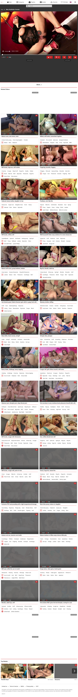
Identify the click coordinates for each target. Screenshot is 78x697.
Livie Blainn (45, 344)
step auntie (43, 606)
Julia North (45, 243)
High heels (58, 409)
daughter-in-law (19, 204)
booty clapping (29, 373)
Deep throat (21, 575)
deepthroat (62, 606)
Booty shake (24, 375)
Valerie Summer (8, 311)
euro (60, 539)
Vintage (49, 541)
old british (14, 339)
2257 (37, 686)
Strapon (51, 342)
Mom (10, 142)
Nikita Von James (63, 210)
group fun (43, 238)
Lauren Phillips (16, 243)
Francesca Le (7, 577)
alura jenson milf (6, 440)
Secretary (52, 409)
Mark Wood (21, 577)
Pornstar (20, 443)
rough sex (56, 606)
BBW (70, 142)
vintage (46, 539)
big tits (42, 204)
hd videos (70, 339)
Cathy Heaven (7, 412)
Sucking (44, 609)
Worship (69, 443)
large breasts (31, 539)
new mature (5, 272)
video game (54, 572)
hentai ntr (68, 572)
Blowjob (63, 241)
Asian (48, 575)
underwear (23, 539)
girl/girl (56, 272)
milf (48, 238)
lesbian (71, 539)
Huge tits (31, 173)
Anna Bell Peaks (8, 243)
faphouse (64, 339)
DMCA (22, 686)
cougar (9, 171)
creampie (17, 539)
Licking (57, 207)
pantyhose (43, 373)
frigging (42, 171)
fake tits (48, 204)
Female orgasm (21, 510)
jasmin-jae (20, 406)
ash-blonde (54, 204)
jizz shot (68, 171)
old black (20, 339)
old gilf (8, 339)
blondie (62, 272)
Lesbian (66, 207)
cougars (55, 373)
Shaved (30, 609)
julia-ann (52, 440)
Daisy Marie (51, 378)
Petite (15, 510)
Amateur (58, 241)
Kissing (60, 342)
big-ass (63, 440)
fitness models (28, 606)
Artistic (26, 409)
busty (30, 204)
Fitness (26, 609)
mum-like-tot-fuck (12, 406)
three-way (51, 272)
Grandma (64, 308)
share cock (28, 572)
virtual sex (19, 474)
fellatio (11, 539)
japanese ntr (61, 572)
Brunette (59, 173)
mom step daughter (17, 140)
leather (42, 406)
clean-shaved (44, 272)
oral (65, 204)
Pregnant (52, 142)
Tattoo (29, 241)
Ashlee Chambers (15, 611)
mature (51, 305)
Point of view (7, 476)
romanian (69, 474)
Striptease (14, 375)
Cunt (48, 173)
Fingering (65, 173)
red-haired (18, 238)
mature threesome (14, 272)
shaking (4, 373)
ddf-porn (34, 406)
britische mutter (44, 305)
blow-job (48, 171)
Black (5, 342)
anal (58, 238)
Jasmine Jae (15, 412)
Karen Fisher (7, 176)
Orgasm (48, 207)
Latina (63, 375)
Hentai (52, 575)
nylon (42, 539)
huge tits (22, 171)
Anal (53, 241)
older (3, 339)
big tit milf (15, 171)
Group (60, 142)
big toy (47, 406)
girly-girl (32, 238)
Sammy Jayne (63, 479)
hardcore (53, 238)
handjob (69, 606)
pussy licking (55, 171)
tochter (57, 305)
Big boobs (65, 142)
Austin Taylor (46, 210)
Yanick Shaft (28, 412)
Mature (5, 142)
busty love (4, 204)
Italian (63, 541)
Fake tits (10, 173)
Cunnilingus (26, 274)
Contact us (4, 686)
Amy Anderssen (59, 378)
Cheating (69, 609)
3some (23, 440)
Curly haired (45, 308)
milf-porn (4, 406)
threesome (4, 572)
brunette (62, 171)
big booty (63, 238)
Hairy (57, 142)
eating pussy (25, 238)
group (69, 204)
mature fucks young (6, 140)
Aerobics (6, 609)
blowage (22, 572)
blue (42, 339)
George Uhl (51, 243)
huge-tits (43, 440)
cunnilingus (4, 539)
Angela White (15, 577)
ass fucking (4, 507)
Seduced (6, 207)
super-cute (11, 204)
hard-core (49, 373)
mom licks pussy (44, 507)
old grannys (63, 305)
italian (31, 171)
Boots (44, 409)
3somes (16, 572)
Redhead (14, 241)
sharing (11, 572)
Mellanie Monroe (54, 210)
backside (61, 204)
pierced (12, 238)
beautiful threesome (24, 272)
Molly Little (6, 544)
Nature (44, 476)
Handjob (60, 609)
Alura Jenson (14, 176)
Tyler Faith (45, 378)
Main (2, 9)
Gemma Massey (46, 479)
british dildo (27, 339)
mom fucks (70, 305)
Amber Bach (7, 611)
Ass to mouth (7, 375)
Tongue (44, 173)
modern (26, 140)
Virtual (16, 476)
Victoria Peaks (52, 344)
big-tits (68, 440)
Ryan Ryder (21, 412)
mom (26, 204)
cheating (50, 606)
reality (27, 171)
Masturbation (46, 142)
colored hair (47, 339)
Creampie (68, 241)
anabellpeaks (5, 238)
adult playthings (13, 305)
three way (29, 440)
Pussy (44, 207)
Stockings (55, 375)
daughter (65, 507)
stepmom (52, 507)
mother (25, 474)
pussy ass (59, 507)
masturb (43, 140)
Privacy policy (29, 686)
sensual (4, 606)
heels (59, 406)
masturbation (53, 539)
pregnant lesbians (64, 140)
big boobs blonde (16, 440)
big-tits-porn (28, 406)
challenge (10, 373)
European (49, 241)
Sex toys (28, 342)
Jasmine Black (54, 479)
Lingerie (6, 541)
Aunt (64, 609)
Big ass (64, 443)
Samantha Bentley (47, 277)
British (57, 274)
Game (44, 575)
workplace (53, 406)
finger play (18, 507)
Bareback (62, 476)
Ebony (13, 342)
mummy (4, 171)
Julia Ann (45, 445)
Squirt (59, 541)
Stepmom (14, 142)
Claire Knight (7, 344)
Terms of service (14, 686)
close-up (68, 406)
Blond (5, 173)
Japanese (61, 575)
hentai (47, 572)
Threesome (25, 173)
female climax (29, 507)
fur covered (49, 140)
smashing (58, 339)
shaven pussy (20, 606)
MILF (14, 173)
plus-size (56, 140)
